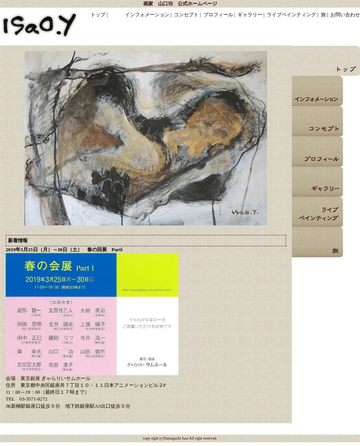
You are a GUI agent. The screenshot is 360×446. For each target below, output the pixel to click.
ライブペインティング (291, 14)
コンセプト (186, 14)
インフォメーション (147, 14)
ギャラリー (250, 14)
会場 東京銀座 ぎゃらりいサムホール (48, 378)
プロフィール (218, 14)
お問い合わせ (345, 14)
